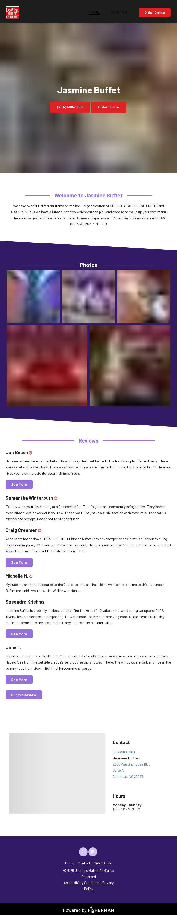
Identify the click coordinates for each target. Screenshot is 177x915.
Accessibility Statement (82, 882)
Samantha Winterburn (32, 498)
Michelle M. (20, 576)
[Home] (94, 12)
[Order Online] (155, 12)
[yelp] (31, 575)
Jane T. (13, 647)
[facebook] (93, 852)
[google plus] (31, 452)
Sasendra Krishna (25, 601)
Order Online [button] (108, 107)
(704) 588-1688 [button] (70, 107)
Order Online (154, 12)
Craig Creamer (24, 530)
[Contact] (119, 12)
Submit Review (23, 695)
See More (19, 484)
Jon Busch (20, 452)
